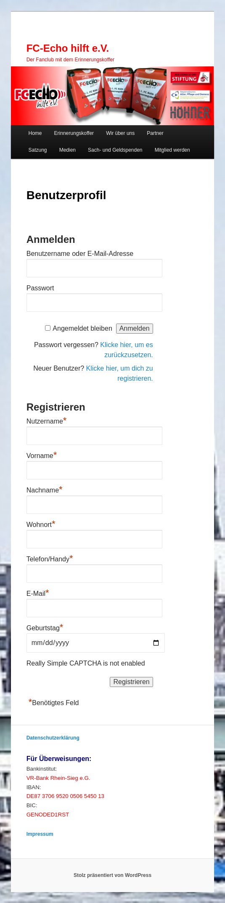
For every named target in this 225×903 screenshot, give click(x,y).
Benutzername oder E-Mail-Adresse (79, 253)
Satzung (38, 150)
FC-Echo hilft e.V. (67, 48)
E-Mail (37, 592)
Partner (155, 133)
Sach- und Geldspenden (115, 150)
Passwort (40, 288)
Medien (67, 150)
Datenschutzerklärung (52, 738)
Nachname (44, 489)
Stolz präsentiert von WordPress (112, 875)
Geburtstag (45, 628)
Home (35, 133)
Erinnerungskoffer (74, 133)
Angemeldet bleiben (82, 328)
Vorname (41, 454)
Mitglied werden (172, 150)
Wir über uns (120, 133)
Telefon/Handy (49, 558)
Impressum (39, 834)
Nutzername (46, 420)
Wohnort (41, 523)
